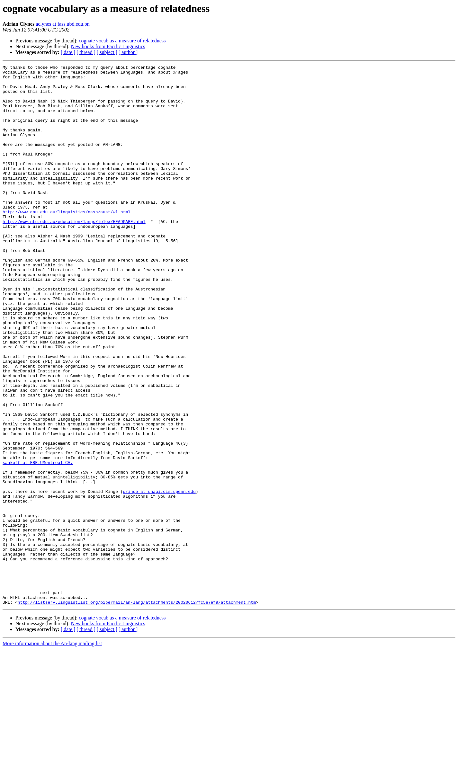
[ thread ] (85, 52)
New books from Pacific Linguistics (108, 46)
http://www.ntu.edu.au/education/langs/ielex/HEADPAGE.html (74, 253)
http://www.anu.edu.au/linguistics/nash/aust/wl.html (66, 242)
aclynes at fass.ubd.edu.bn (63, 24)
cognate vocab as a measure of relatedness (122, 40)
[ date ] (68, 52)
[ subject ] (107, 52)
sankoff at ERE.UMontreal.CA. (38, 542)
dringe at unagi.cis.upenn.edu (159, 577)
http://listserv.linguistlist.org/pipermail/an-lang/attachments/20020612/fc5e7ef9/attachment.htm (137, 710)
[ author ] (128, 52)
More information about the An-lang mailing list (52, 751)
